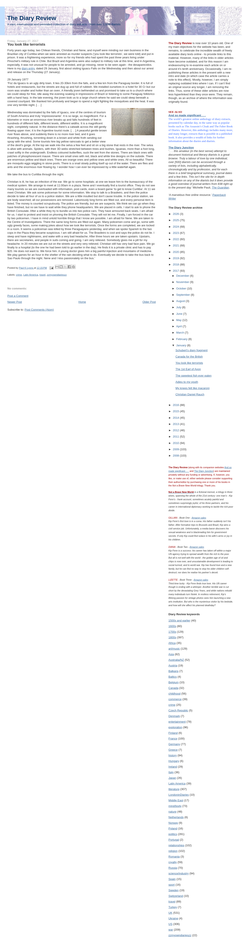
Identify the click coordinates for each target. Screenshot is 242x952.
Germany (174, 744)
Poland (173, 828)
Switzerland (176, 896)
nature (173, 811)
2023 (176, 233)
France (173, 738)
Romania (174, 856)
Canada (174, 688)
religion (173, 851)
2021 (176, 245)
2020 (176, 252)
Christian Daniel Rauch (189, 394)
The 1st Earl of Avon (188, 369)
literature (174, 789)
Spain (172, 879)
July (179, 307)
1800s (172, 637)
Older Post (149, 301)
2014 (176, 417)
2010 (176, 443)
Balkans (174, 671)
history (173, 755)
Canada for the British (189, 356)
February (182, 339)
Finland (173, 733)
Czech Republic (178, 710)
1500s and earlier (179, 620)
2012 (176, 430)
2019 (176, 258)
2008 (176, 455)
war (171, 929)
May (179, 320)
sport (172, 884)
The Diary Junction (181, 147)
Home (82, 301)
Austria (173, 665)
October (181, 288)
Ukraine (173, 918)
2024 (176, 226)
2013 (176, 424)
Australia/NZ (176, 659)
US (170, 924)
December (183, 275)
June (179, 313)
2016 (176, 405)
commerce (175, 699)
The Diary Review (31, 18)
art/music (174, 648)
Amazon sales (199, 517)
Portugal (174, 839)
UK (170, 912)
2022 (176, 239)
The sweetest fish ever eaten (193, 375)
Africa (172, 643)
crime (19, 274)
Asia (171, 654)
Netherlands (176, 817)
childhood (175, 693)
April (179, 326)
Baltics (173, 676)
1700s (172, 631)
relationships (176, 845)
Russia (173, 867)
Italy (171, 772)
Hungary (174, 761)
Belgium (174, 682)
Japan (172, 777)
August (181, 301)
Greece (173, 749)
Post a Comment (17, 295)
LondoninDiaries (179, 794)
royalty (173, 862)
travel (42, 274)
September (183, 294)
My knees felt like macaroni (192, 388)
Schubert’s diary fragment (191, 350)
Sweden (174, 890)
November (183, 282)
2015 (176, 411)
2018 (176, 264)
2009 (176, 449)
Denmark (174, 716)
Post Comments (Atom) (39, 309)
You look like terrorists (189, 362)
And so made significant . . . (187, 115)
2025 (176, 220)
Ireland (173, 766)
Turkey (173, 907)
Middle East (176, 800)
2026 (176, 214)
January (181, 345)
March (180, 332)
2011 (176, 436)
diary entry (28, 68)
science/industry (179, 873)
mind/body (175, 806)
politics (173, 834)
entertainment (177, 721)
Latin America (30, 274)
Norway (173, 822)
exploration (175, 727)
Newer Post (14, 301)
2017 (176, 270)
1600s (172, 626)
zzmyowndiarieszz (57, 274)
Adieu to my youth (186, 381)
